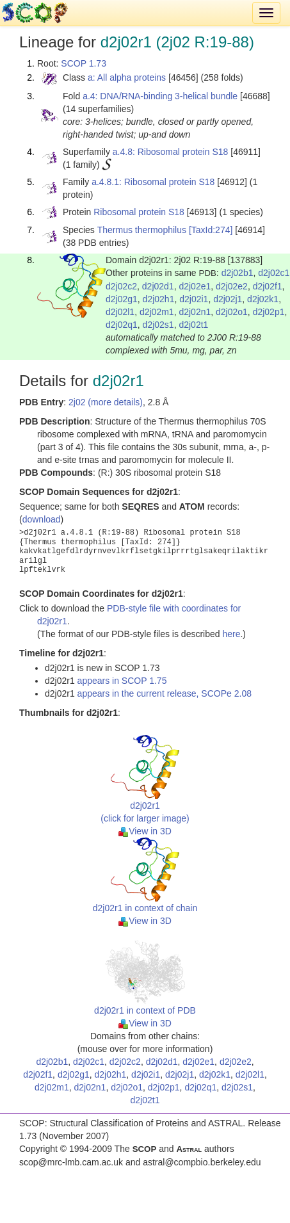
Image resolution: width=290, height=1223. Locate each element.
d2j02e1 (195, 286)
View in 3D (145, 831)
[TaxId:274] (211, 230)
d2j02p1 (269, 312)
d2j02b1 (238, 273)
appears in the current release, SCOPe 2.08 (164, 693)
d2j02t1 (193, 325)
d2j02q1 (122, 325)
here (231, 634)
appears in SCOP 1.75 (122, 681)
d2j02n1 (195, 312)
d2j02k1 (262, 299)
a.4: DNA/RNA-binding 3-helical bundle (160, 96)
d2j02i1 (193, 299)
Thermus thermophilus (141, 230)
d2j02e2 (232, 286)
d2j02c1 (273, 273)
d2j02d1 (158, 286)
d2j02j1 (227, 299)
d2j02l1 (120, 312)
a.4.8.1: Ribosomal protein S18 (153, 182)
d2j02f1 (267, 286)
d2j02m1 (157, 312)
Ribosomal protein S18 (138, 212)
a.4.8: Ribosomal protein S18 (171, 152)
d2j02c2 (121, 286)
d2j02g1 (122, 299)
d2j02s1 (158, 325)
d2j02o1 (232, 312)
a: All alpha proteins (127, 77)
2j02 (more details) (105, 402)
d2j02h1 (159, 299)
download (41, 519)
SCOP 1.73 (83, 63)
